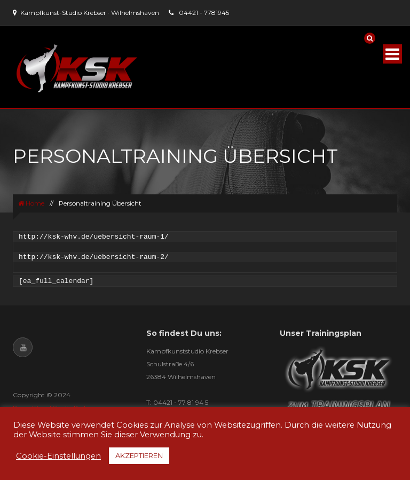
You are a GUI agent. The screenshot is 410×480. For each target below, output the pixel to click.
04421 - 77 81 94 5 (180, 402)
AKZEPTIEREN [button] (139, 455)
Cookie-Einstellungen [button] (58, 456)
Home (31, 203)
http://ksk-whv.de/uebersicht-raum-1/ (94, 237)
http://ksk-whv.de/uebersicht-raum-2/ (94, 257)
